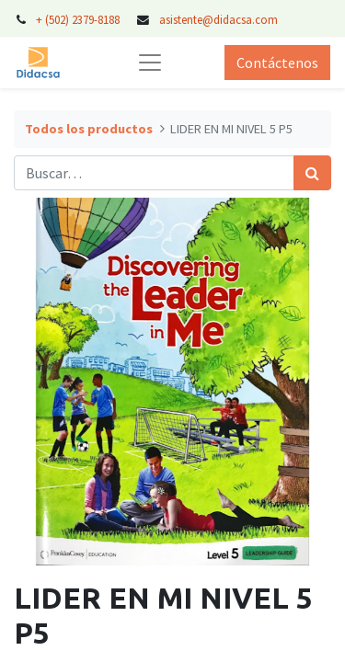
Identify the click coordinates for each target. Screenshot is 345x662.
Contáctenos (277, 62)
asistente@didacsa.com (218, 19)
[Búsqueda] (312, 172)
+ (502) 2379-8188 (78, 19)
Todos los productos (89, 128)
